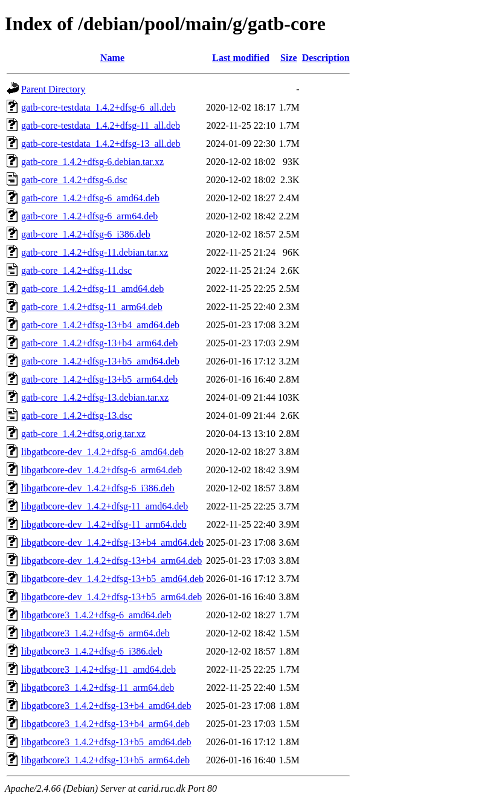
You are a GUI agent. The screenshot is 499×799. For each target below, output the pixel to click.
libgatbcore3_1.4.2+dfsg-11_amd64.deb (98, 669)
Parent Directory (53, 89)
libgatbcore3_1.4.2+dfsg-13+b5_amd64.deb (106, 742)
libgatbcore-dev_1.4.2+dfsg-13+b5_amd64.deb (112, 579)
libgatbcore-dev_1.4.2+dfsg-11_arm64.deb (104, 524)
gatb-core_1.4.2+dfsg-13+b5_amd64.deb (100, 361)
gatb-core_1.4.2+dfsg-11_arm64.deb (92, 307)
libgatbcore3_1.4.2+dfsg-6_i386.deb (91, 651)
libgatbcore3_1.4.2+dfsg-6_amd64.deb (96, 615)
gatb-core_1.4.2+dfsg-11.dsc (76, 270)
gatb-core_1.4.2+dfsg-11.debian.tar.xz (94, 252)
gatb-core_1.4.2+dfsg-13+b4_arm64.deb (99, 343)
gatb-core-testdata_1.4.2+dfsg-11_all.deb (100, 125)
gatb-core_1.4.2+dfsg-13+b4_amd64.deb (100, 325)
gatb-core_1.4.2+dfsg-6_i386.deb (85, 234)
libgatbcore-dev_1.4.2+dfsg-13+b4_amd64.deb (112, 542)
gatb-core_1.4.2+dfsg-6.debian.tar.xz (92, 162)
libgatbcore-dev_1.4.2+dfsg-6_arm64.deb (101, 470)
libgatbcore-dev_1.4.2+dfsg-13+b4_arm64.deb (111, 560)
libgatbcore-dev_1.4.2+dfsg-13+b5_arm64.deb (111, 597)
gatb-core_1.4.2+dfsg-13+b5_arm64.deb (99, 379)
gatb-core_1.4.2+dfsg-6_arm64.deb (89, 216)
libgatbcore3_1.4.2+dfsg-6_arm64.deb (95, 633)
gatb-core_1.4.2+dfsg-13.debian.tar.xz (95, 397)
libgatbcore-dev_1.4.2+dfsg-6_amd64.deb (102, 452)
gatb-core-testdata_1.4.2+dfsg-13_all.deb (101, 143)
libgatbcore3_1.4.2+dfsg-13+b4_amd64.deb (106, 705)
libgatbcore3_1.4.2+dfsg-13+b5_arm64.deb (105, 760)
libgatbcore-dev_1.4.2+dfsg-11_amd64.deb (104, 506)
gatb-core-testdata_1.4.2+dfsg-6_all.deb (98, 107)
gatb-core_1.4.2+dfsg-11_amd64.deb (92, 288)
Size (288, 58)
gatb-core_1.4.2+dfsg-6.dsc (74, 180)
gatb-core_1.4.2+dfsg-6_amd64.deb (90, 198)
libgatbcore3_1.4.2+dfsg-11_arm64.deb (97, 687)
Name (112, 58)
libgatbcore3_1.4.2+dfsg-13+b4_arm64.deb (105, 724)
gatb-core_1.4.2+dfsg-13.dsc (76, 415)
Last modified (240, 58)
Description (326, 58)
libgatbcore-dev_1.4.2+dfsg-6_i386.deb (98, 488)
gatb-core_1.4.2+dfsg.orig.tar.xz (83, 434)
